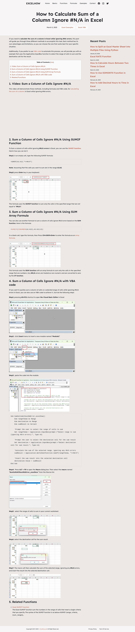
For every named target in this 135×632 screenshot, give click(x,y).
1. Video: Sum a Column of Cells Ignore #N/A (27, 66)
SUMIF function (74, 148)
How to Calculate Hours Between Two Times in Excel (109, 65)
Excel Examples (67, 27)
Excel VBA (82, 27)
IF (16, 229)
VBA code (37, 51)
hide (52, 62)
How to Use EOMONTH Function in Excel (108, 75)
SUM (13, 229)
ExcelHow (33, 3)
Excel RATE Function (100, 56)
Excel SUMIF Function (20, 607)
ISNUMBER (22, 229)
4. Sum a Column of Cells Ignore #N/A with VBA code (31, 75)
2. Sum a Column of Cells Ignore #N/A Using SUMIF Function (34, 69)
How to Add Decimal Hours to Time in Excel (109, 84)
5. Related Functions (18, 77)
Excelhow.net (43, 629)
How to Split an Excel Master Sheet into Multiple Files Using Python (110, 48)
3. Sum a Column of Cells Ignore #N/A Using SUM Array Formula (35, 72)
